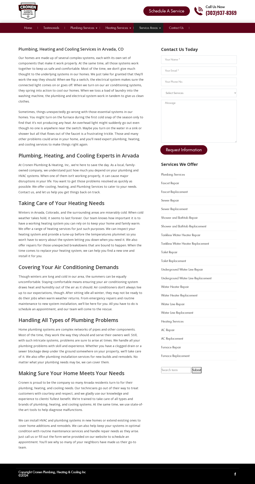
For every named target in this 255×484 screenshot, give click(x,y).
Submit (196, 370)
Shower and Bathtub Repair (179, 218)
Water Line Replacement (177, 313)
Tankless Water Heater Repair (180, 235)
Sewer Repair (170, 200)
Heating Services (117, 28)
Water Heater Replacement (179, 295)
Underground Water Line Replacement (186, 278)
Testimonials (51, 28)
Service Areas (148, 28)
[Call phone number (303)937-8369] (215, 11)
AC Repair (168, 330)
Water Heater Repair (175, 287)
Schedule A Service (166, 11)
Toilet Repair (169, 252)
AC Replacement (172, 338)
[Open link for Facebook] (235, 474)
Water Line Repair (173, 304)
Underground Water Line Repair (182, 269)
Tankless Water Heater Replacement (185, 244)
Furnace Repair (171, 347)
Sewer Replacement (174, 209)
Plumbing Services (82, 28)
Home (28, 28)
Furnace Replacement (175, 356)
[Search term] (176, 370)
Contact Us (176, 28)
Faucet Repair (170, 183)
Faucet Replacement (174, 192)
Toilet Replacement (173, 261)
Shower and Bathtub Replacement (183, 226)
